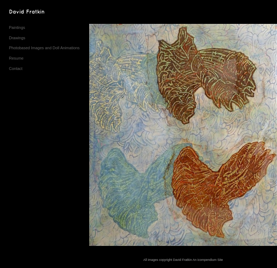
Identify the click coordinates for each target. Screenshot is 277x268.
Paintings (17, 27)
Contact (15, 68)
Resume (16, 58)
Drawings (17, 38)
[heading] (27, 12)
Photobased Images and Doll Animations (44, 48)
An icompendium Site (208, 260)
